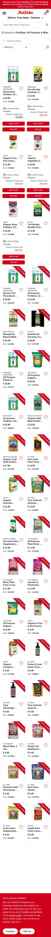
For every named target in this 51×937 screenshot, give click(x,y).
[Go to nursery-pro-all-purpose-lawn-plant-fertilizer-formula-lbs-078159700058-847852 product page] (13, 287)
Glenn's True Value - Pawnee (25, 17)
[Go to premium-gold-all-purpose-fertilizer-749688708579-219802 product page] (13, 783)
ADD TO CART (13, 123)
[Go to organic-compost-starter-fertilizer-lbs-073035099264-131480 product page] (13, 660)
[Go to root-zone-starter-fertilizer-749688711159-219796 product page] (38, 783)
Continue (10, 931)
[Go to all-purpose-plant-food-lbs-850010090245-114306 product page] (38, 537)
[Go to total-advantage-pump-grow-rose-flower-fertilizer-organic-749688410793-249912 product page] (13, 700)
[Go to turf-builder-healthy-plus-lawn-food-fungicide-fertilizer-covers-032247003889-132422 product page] (38, 232)
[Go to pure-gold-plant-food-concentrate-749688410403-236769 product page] (38, 455)
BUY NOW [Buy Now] (13, 129)
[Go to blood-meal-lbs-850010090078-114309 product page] (13, 742)
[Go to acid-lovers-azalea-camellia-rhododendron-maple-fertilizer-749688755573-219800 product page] (13, 823)
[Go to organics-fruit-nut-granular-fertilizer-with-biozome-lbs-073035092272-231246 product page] (38, 619)
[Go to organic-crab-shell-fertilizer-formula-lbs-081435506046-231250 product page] (13, 455)
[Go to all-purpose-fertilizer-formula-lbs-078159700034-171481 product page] (38, 287)
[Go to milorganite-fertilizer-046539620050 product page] (38, 98)
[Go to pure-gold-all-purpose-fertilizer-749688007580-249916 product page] (38, 700)
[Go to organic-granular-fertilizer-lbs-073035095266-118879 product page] (13, 496)
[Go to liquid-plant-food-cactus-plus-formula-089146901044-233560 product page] (38, 823)
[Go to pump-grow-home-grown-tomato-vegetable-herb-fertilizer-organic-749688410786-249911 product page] (38, 660)
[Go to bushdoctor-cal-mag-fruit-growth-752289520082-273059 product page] (38, 329)
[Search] (47, 24)
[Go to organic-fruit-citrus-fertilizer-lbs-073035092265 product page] (13, 166)
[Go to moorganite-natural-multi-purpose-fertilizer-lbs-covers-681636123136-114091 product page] (13, 329)
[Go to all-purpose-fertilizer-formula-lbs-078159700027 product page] (13, 98)
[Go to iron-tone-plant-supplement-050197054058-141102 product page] (13, 537)
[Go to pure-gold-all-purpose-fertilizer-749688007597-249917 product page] (38, 496)
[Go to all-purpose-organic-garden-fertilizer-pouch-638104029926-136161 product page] (38, 371)
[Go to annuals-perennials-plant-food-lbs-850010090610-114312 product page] (38, 578)
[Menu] (4, 13)
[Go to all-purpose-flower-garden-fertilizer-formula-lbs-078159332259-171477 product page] (13, 371)
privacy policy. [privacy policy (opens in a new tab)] (15, 915)
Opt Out (27, 931)
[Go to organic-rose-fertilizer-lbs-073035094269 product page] (13, 232)
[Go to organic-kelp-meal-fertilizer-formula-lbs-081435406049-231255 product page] (38, 414)
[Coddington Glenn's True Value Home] (25, 12)
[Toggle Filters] (47, 47)
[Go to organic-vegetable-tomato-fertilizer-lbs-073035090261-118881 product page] (38, 166)
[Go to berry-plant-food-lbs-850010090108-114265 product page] (13, 578)
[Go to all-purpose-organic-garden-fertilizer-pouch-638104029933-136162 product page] (13, 619)
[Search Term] (25, 25)
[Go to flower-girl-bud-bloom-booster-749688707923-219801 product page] (38, 742)
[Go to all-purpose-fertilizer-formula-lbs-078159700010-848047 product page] (13, 414)
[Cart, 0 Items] (45, 13)
